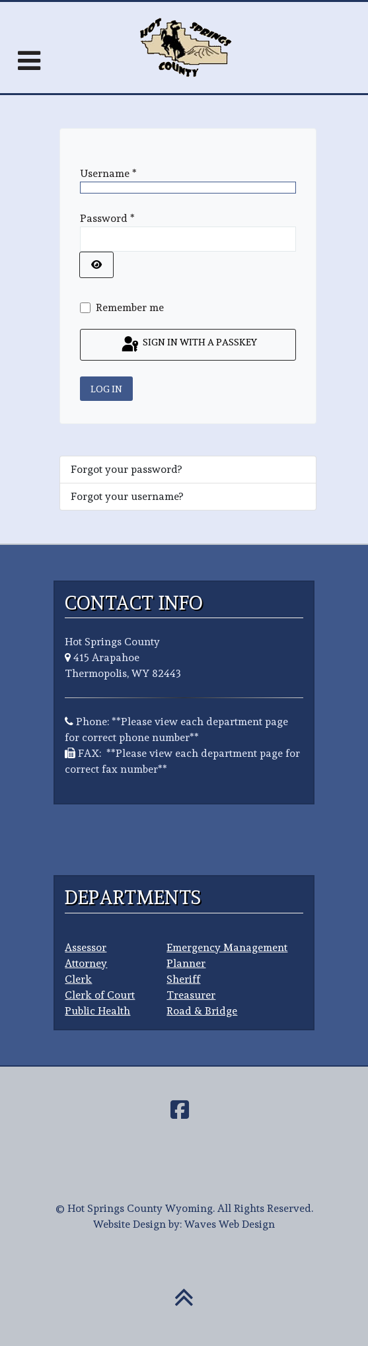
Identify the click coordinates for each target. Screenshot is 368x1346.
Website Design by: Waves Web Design (184, 1224)
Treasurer (190, 995)
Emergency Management (226, 947)
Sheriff (183, 979)
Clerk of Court (100, 995)
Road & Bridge (201, 1011)
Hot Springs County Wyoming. (141, 1208)
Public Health (97, 1011)
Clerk (78, 979)
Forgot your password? (126, 469)
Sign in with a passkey (188, 345)
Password (107, 218)
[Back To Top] (184, 1304)
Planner (185, 963)
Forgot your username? (127, 496)
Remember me (130, 307)
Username (108, 173)
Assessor (85, 947)
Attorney (86, 963)
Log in (106, 388)
